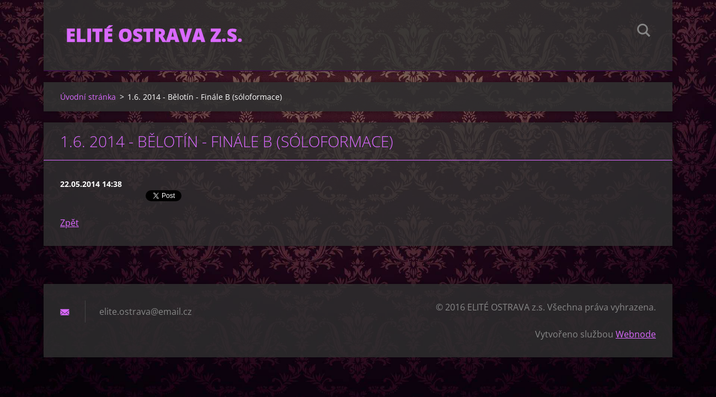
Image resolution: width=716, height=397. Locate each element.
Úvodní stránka (88, 97)
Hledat (643, 32)
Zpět (69, 223)
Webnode (636, 334)
